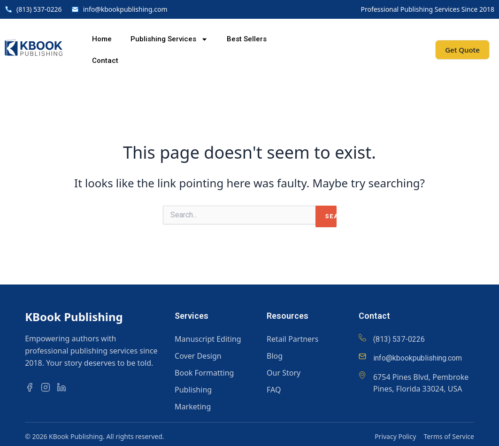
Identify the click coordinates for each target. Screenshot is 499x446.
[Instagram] (48, 387)
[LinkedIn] (64, 387)
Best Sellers (247, 39)
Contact (105, 60)
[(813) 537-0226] (362, 337)
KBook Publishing (74, 316)
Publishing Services (169, 39)
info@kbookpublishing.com (417, 358)
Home (102, 39)
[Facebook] (32, 387)
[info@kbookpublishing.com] (362, 356)
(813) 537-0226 (399, 339)
